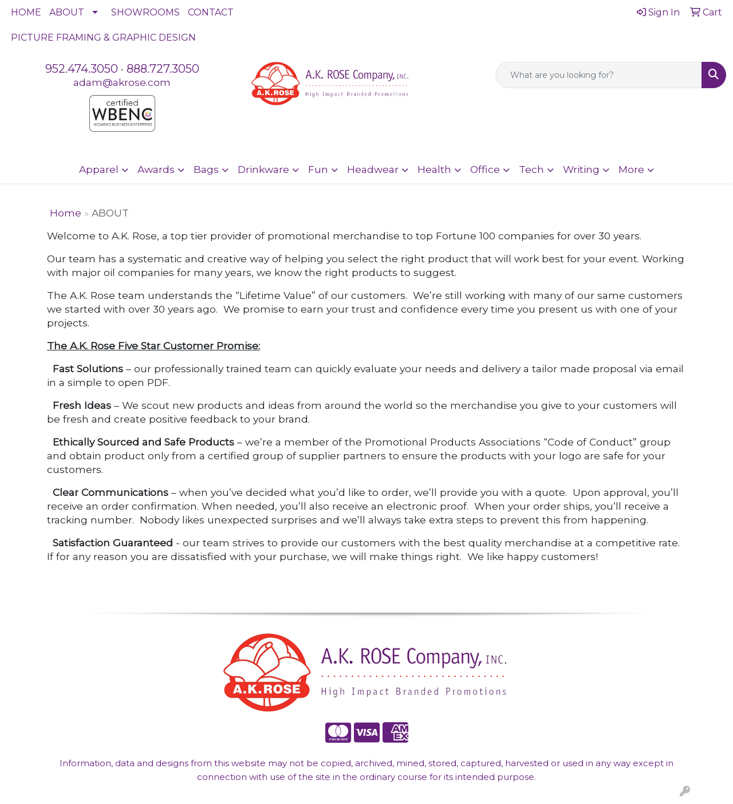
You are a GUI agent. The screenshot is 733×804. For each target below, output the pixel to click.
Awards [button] (156, 169)
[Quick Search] (598, 75)
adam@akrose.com (122, 82)
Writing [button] (581, 169)
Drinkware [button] (263, 169)
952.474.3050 (81, 69)
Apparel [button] (99, 169)
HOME (26, 12)
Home (65, 213)
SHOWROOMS (145, 12)
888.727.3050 (163, 69)
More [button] (631, 169)
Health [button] (434, 169)
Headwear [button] (373, 169)
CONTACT (211, 12)
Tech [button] (531, 169)
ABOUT (66, 12)
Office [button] (485, 169)
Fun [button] (318, 169)
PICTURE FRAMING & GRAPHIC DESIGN (103, 37)
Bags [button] (206, 169)
